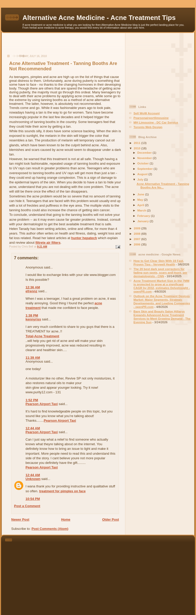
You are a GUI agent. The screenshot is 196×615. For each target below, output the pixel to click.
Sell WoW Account (146, 113)
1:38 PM (32, 315)
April (141, 205)
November (145, 158)
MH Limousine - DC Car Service (155, 122)
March (142, 210)
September (145, 168)
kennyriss (33, 319)
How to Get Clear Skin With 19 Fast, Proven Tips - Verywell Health (158, 262)
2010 (137, 148)
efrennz (31, 291)
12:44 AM (33, 428)
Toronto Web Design (147, 127)
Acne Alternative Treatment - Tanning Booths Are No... (163, 185)
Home (65, 519)
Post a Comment (27, 506)
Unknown (33, 479)
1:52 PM (32, 400)
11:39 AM (33, 358)
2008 (137, 233)
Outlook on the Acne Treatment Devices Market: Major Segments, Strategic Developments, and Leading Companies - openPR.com (161, 301)
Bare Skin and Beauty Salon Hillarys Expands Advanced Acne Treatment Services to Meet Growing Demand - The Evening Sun (161, 317)
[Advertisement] (63, 46)
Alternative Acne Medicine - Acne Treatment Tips (99, 17)
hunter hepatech (84, 238)
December (145, 152)
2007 (137, 239)
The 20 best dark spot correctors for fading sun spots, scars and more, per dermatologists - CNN (160, 272)
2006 (137, 244)
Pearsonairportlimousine (151, 117)
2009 (137, 228)
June (141, 194)
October (143, 163)
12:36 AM (33, 287)
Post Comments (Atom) (50, 529)
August (143, 174)
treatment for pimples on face (62, 491)
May (140, 199)
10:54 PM (33, 499)
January (143, 221)
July (140, 179)
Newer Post (20, 519)
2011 (137, 142)
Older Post (110, 519)
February (144, 215)
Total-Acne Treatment (42, 336)
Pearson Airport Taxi (42, 404)
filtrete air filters (47, 242)
